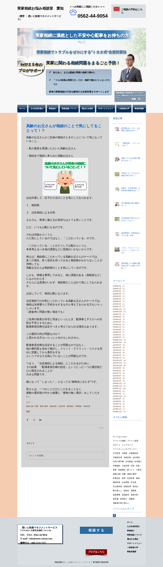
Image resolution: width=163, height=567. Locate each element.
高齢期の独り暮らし (121, 503)
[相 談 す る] (96, 530)
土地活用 (125, 466)
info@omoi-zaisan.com (40, 538)
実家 (115, 470)
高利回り (123, 499)
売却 (132, 466)
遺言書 (115, 499)
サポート (116, 445)
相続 (28, 411)
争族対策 (86, 406)
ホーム (130, 522)
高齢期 (131, 499)
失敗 (138, 466)
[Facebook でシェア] (27, 420)
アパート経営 (132, 441)
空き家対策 (117, 486)
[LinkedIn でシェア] (40, 420)
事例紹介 (130, 530)
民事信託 (116, 478)
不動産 (124, 453)
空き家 (133, 482)
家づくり (130, 470)
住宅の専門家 (118, 461)
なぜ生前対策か (133, 526)
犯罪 (123, 478)
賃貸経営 (125, 495)
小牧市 (138, 470)
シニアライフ (127, 445)
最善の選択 (44, 406)
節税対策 (127, 486)
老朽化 (135, 486)
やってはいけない (120, 437)
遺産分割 (134, 495)
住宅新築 (129, 461)
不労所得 (116, 453)
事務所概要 (131, 551)
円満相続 (78, 406)
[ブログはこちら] (96, 552)
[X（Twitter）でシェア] (34, 420)
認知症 (126, 490)
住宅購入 (138, 461)
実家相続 (70, 406)
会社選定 (136, 457)
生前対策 (61, 406)
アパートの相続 (119, 441)
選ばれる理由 (132, 539)
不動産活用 (117, 457)
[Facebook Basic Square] (114, 515)
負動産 (133, 490)
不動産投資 (133, 453)
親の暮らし (117, 490)
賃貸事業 (116, 495)
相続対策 (53, 406)
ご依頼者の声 (132, 547)
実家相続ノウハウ (134, 535)
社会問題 (125, 482)
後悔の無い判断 (32, 406)
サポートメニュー (134, 543)
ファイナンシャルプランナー (125, 449)
